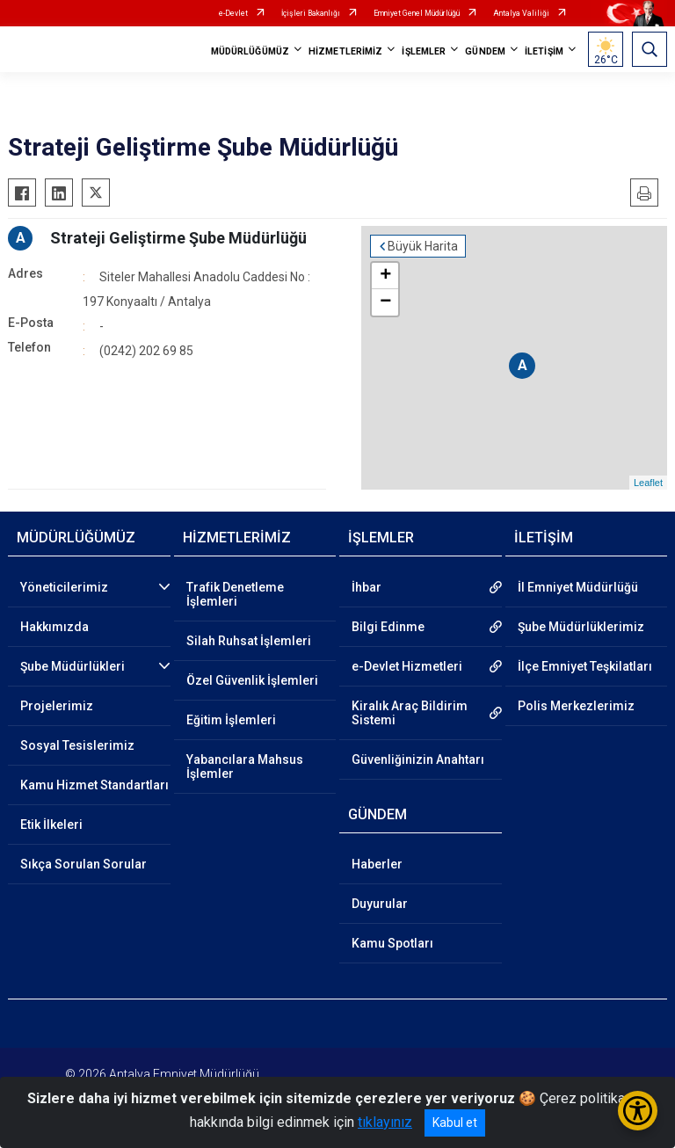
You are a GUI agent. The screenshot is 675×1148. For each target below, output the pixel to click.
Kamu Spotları (392, 943)
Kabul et (454, 1122)
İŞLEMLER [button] (424, 51)
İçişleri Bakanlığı (310, 13)
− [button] (385, 302)
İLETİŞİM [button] (544, 51)
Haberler (377, 864)
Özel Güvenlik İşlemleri (252, 680)
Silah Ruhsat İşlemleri (248, 641)
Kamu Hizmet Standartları (94, 785)
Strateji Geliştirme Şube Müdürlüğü (178, 238)
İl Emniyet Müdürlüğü (578, 587)
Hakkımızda (54, 627)
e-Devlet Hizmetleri (407, 666)
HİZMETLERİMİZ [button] (345, 51)
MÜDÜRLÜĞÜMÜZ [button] (250, 51)
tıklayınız (385, 1122)
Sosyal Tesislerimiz (77, 745)
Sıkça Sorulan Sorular (83, 864)
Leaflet (648, 482)
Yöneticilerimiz (64, 587)
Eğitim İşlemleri (231, 720)
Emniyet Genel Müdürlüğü (417, 13)
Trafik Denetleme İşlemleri (235, 594)
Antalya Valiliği (521, 13)
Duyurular (380, 904)
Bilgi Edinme (388, 627)
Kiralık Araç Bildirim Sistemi (410, 713)
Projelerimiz (56, 706)
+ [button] (385, 276)
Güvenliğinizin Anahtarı (418, 759)
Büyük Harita (423, 246)
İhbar (366, 587)
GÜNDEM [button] (485, 51)
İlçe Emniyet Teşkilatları (585, 666)
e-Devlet (233, 13)
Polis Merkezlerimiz (576, 706)
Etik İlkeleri (51, 824)
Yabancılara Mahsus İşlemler (244, 766)
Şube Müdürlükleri (72, 666)
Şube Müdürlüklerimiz (581, 627)
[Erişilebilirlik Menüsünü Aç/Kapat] (637, 1110)
